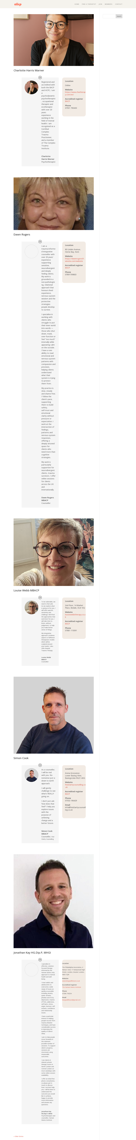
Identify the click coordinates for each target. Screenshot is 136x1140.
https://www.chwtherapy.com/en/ (75, 93)
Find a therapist (89, 4)
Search (119, 16)
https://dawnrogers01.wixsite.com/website (74, 259)
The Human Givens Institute (71, 987)
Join (100, 4)
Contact (118, 4)
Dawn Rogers (22, 234)
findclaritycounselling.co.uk (75, 785)
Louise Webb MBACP (26, 590)
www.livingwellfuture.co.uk (71, 981)
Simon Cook (21, 758)
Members (108, 4)
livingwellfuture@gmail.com (71, 1000)
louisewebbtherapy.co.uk (75, 615)
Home (77, 4)
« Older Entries (18, 1136)
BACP (67, 101)
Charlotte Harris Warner (29, 70)
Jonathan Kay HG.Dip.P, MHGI (32, 952)
